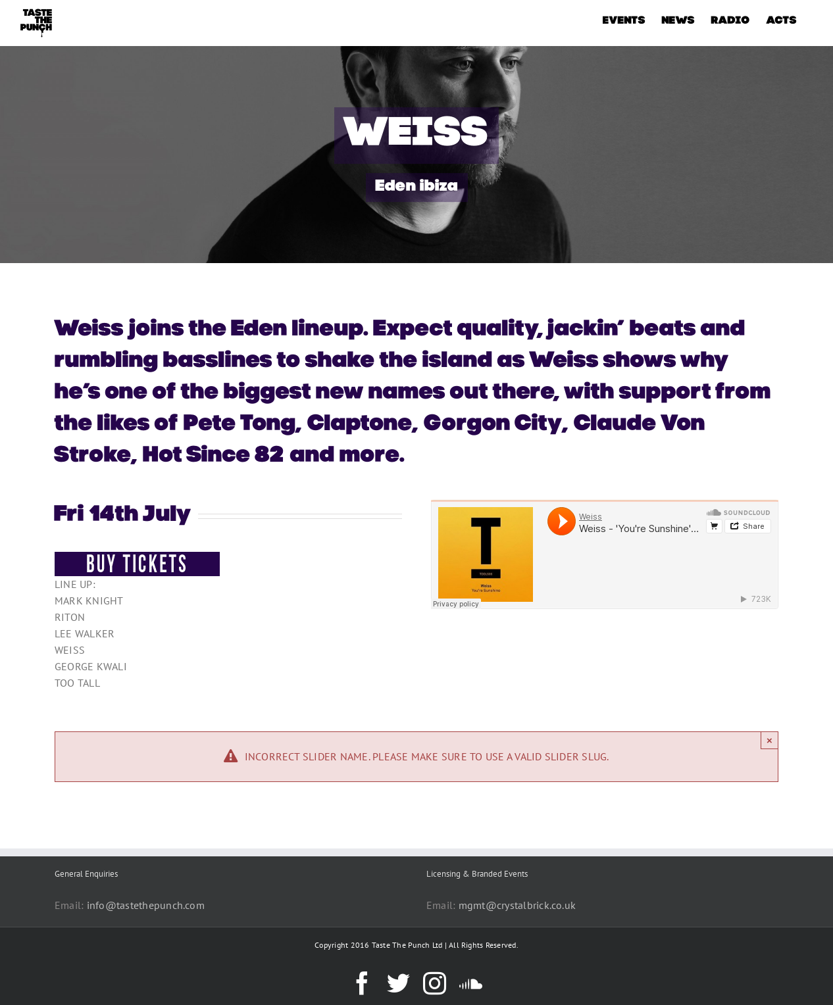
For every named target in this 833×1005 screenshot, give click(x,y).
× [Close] (769, 740)
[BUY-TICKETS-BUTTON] (137, 557)
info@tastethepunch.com (146, 905)
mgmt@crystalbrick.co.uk (517, 905)
